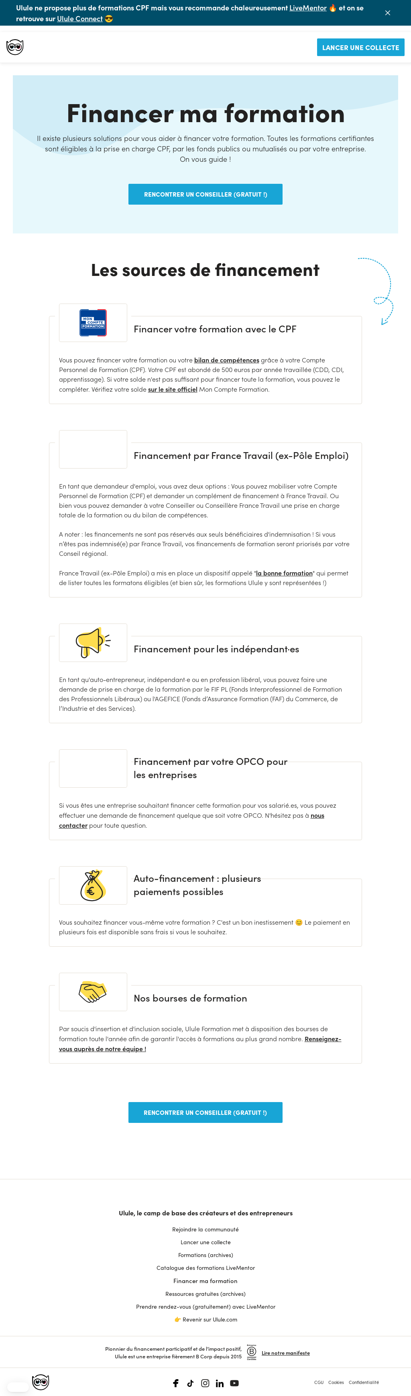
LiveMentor (308, 7)
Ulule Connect (80, 18)
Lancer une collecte (360, 47)
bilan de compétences (226, 359)
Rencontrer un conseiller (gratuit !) (205, 194)
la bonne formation (284, 572)
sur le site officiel (172, 388)
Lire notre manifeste (286, 1351)
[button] (18, 1387)
